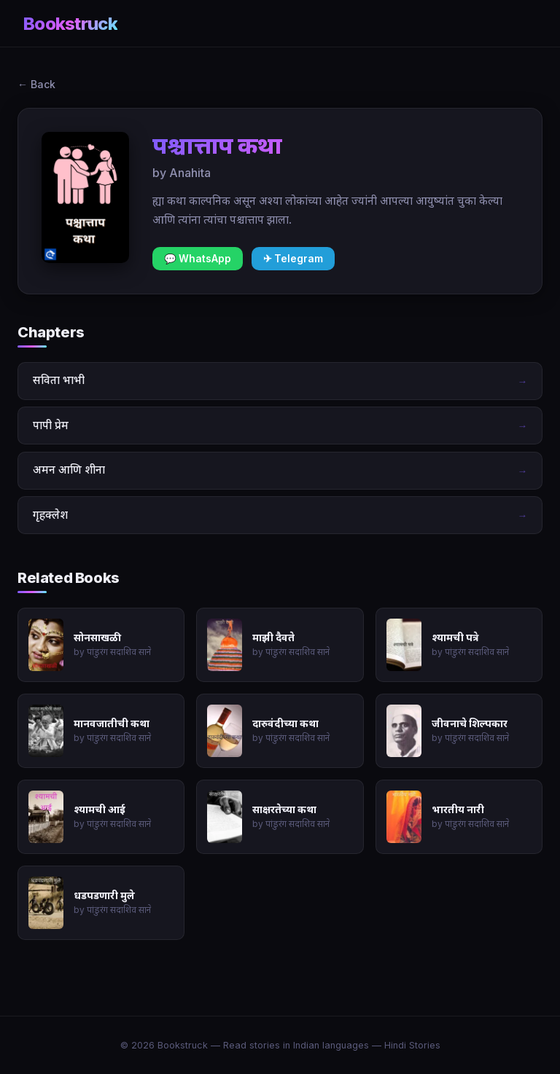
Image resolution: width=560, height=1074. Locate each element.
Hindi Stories (412, 1045)
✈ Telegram (293, 258)
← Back (36, 84)
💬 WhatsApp (197, 258)
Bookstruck (70, 23)
